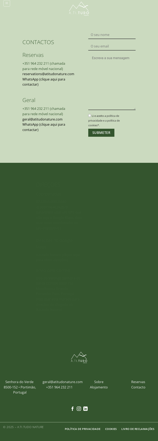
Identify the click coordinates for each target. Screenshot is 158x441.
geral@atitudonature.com (42, 119)
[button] (6, 3)
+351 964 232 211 (59, 387)
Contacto (138, 387)
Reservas (138, 382)
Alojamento (99, 387)
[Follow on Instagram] (79, 409)
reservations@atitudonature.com (48, 74)
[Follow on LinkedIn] (85, 409)
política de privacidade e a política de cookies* (104, 120)
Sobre (98, 382)
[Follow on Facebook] (72, 409)
